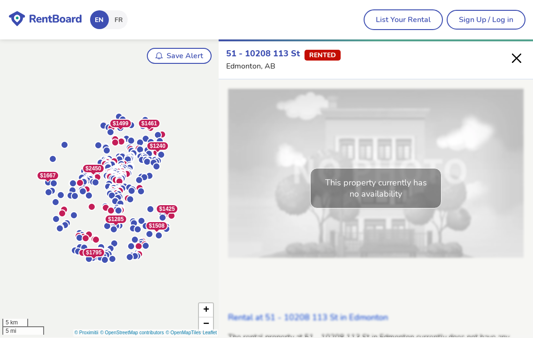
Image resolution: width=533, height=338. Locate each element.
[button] (82, 253)
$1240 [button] (157, 146)
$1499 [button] (120, 123)
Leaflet (210, 332)
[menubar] (403, 19)
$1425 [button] (167, 209)
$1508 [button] (156, 226)
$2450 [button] (93, 168)
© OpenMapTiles (183, 332)
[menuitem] (403, 19)
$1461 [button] (149, 123)
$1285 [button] (115, 219)
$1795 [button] (93, 252)
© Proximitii (87, 332)
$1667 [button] (47, 175)
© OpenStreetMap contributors (132, 332)
